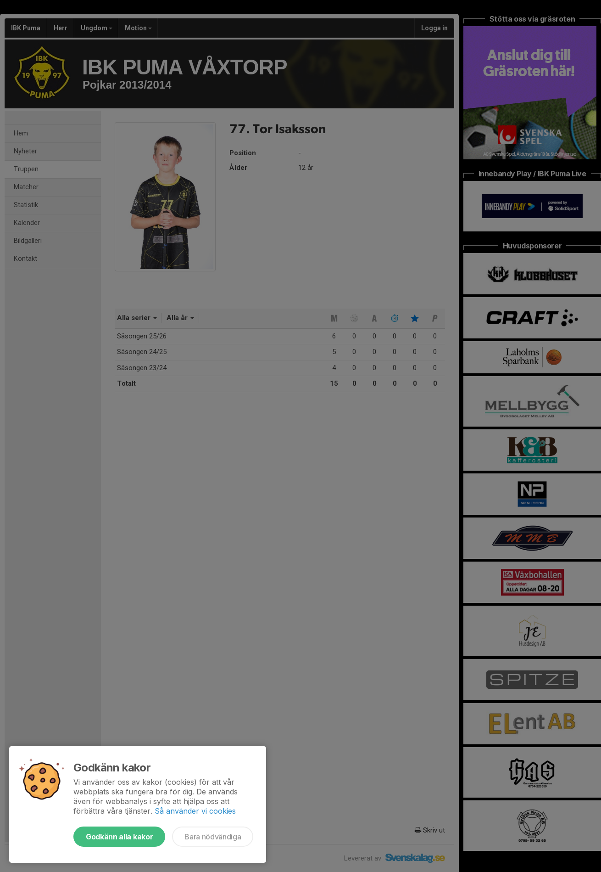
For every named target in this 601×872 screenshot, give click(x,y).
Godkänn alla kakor (119, 836)
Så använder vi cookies (195, 811)
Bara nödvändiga (212, 836)
